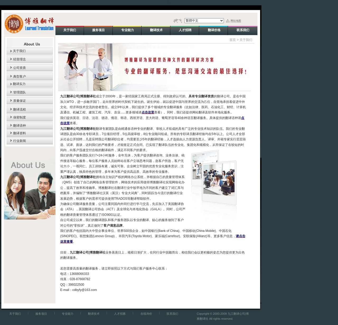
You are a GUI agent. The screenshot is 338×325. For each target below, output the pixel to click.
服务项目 (41, 313)
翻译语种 (19, 125)
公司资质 (19, 68)
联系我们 (172, 313)
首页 (232, 40)
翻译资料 (19, 133)
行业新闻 (19, 141)
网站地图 (236, 20)
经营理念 (19, 59)
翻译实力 (19, 84)
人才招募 (120, 313)
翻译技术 (94, 313)
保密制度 (19, 117)
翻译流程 (19, 109)
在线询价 (146, 313)
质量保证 (19, 101)
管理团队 (19, 92)
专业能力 (67, 313)
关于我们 (19, 51)
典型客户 (19, 76)
